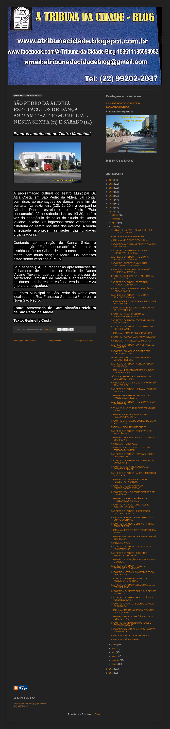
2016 (111, 673)
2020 (111, 203)
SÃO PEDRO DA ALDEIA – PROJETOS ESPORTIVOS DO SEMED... (129, 554)
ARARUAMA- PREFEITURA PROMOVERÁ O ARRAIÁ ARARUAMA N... (131, 271)
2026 (111, 180)
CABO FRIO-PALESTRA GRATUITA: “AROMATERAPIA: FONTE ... (127, 315)
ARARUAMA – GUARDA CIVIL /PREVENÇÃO (131, 333)
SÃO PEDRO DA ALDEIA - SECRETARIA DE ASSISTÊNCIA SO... (131, 432)
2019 (111, 207)
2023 (111, 192)
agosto (115, 223)
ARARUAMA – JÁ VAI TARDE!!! (125, 639)
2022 (111, 196)
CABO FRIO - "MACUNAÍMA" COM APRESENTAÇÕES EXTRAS (127, 487)
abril (114, 652)
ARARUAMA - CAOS (120, 543)
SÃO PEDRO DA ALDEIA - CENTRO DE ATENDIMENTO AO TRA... (129, 579)
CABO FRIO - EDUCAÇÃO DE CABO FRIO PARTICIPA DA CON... (130, 352)
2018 (111, 211)
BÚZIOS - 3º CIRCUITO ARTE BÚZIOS (128, 427)
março (115, 656)
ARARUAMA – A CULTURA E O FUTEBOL (130, 635)
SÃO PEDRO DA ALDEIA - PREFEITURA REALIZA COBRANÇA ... (129, 296)
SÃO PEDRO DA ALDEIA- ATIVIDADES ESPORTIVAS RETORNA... (129, 251)
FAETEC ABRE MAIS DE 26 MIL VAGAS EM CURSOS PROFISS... (131, 358)
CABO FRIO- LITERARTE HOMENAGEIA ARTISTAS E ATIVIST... (130, 468)
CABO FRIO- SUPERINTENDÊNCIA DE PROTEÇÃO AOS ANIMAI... (129, 499)
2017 (111, 669)
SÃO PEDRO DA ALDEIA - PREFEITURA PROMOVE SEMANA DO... (129, 283)
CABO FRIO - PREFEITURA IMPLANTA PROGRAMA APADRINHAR (129, 264)
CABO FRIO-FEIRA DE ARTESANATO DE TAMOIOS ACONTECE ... (130, 396)
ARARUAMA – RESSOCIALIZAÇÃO (127, 236)
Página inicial (55, 340)
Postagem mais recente (25, 340)
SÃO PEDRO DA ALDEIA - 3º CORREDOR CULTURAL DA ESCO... (130, 512)
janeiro (115, 664)
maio (114, 648)
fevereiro (116, 660)
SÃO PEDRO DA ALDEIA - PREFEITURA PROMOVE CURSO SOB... (129, 258)
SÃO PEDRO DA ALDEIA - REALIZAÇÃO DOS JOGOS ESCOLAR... (132, 598)
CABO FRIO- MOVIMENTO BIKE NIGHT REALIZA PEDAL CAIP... (129, 415)
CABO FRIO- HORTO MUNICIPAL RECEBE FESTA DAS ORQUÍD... (131, 624)
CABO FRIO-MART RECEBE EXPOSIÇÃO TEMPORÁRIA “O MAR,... (130, 449)
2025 (111, 184)
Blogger (98, 714)
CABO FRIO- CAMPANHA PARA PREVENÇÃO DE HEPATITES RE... (132, 309)
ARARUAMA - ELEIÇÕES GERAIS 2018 (129, 240)
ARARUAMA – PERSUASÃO (124, 444)
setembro (116, 219)
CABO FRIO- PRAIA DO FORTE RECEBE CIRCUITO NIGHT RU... (130, 506)
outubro (115, 215)
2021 (111, 200)
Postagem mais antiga (85, 340)
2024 (111, 188)
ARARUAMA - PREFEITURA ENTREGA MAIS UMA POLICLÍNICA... (132, 518)
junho (114, 644)
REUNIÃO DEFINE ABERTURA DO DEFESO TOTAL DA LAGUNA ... (131, 231)
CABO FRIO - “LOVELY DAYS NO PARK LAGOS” (133, 337)
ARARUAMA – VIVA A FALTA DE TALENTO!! (131, 341)
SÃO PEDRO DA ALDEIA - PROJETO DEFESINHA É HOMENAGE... (128, 567)
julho (114, 227)
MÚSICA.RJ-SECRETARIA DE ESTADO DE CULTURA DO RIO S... (131, 377)
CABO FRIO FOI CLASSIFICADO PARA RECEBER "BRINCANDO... (129, 480)
